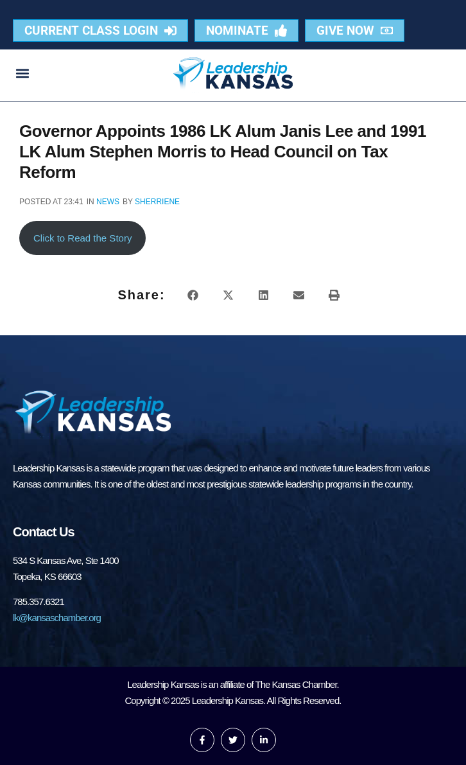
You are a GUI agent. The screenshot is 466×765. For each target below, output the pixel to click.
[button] (22, 73)
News (107, 201)
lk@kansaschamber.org (57, 617)
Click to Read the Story (82, 238)
